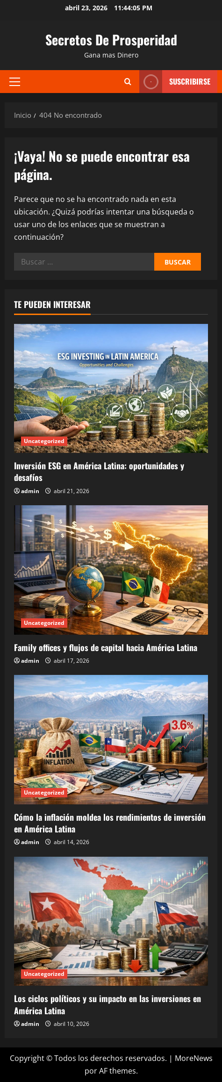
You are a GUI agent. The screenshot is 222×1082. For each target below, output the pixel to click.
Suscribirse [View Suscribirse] (174, 81)
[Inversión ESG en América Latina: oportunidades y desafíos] (111, 388)
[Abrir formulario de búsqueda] (127, 81)
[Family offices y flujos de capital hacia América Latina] (111, 570)
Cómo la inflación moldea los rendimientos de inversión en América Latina (110, 823)
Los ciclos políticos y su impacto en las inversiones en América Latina (107, 1004)
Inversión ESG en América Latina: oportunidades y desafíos (99, 471)
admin (30, 491)
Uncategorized (44, 441)
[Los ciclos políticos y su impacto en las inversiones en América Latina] (111, 921)
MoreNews (194, 1058)
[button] (15, 81)
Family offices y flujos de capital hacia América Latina (105, 647)
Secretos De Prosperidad (111, 39)
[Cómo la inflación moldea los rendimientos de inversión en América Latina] (111, 739)
